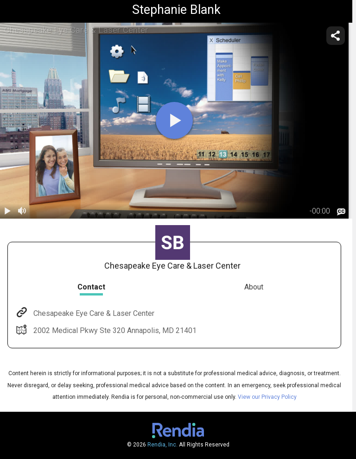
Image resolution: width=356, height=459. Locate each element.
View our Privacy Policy (267, 397)
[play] (174, 120)
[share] (335, 35)
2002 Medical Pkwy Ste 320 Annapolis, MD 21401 (114, 330)
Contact (91, 287)
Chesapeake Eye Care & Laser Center (93, 313)
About (253, 287)
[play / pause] (7, 211)
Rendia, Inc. (162, 444)
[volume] (22, 211)
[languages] (341, 211)
